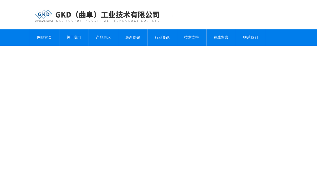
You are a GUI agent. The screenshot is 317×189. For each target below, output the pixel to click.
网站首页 (44, 37)
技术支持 (191, 37)
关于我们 (74, 37)
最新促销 (132, 37)
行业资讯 (162, 37)
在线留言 (221, 37)
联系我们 (250, 37)
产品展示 (103, 37)
